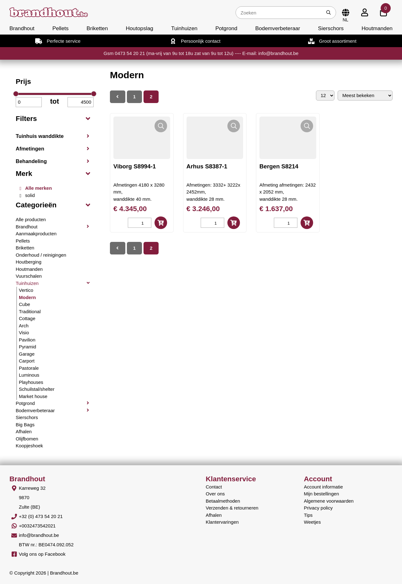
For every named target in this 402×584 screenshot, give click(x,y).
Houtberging (28, 262)
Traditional (30, 311)
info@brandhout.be (39, 535)
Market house (33, 396)
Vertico (26, 290)
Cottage (27, 318)
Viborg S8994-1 (134, 166)
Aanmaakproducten (36, 233)
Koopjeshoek (29, 445)
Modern (27, 297)
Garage (27, 354)
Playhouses (31, 382)
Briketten (97, 28)
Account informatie (323, 486)
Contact (214, 486)
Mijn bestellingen (321, 493)
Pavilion (27, 339)
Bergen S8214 (278, 166)
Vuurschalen (29, 276)
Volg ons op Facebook (42, 554)
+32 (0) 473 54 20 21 (41, 516)
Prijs (23, 81)
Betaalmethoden (223, 501)
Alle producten (31, 219)
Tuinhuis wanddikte (40, 136)
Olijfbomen (27, 438)
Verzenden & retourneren (232, 507)
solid (30, 195)
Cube (24, 304)
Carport (27, 360)
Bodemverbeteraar (277, 28)
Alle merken (38, 188)
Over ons (215, 493)
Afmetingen (30, 148)
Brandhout (22, 28)
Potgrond (226, 28)
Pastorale (29, 368)
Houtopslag (139, 28)
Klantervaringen (222, 522)
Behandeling (31, 161)
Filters (26, 119)
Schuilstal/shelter (36, 389)
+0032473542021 (37, 525)
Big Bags (25, 424)
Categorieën (36, 205)
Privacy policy (318, 507)
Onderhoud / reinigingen (41, 255)
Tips (308, 515)
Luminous (29, 375)
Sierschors (331, 28)
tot (54, 101)
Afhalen (24, 431)
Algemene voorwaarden (329, 501)
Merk (24, 173)
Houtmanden (377, 28)
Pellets (60, 28)
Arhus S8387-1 (207, 166)
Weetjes (312, 522)
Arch (24, 325)
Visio (24, 332)
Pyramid (27, 346)
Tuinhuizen (184, 28)
